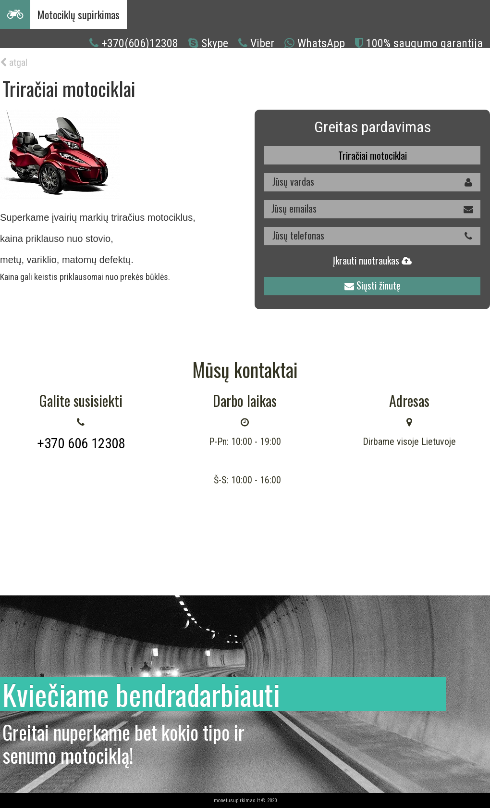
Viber (262, 43)
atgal (13, 62)
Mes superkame (283, 67)
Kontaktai (338, 67)
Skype (214, 43)
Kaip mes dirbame (213, 67)
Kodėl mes (154, 67)
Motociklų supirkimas (78, 14)
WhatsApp (321, 43)
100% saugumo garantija (424, 43)
